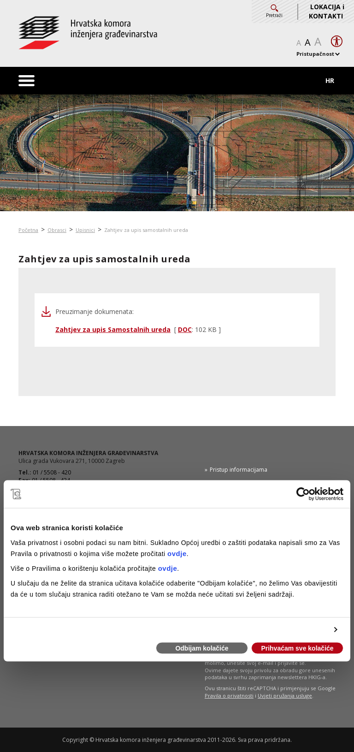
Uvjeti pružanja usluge (285, 695)
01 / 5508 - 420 (52, 472)
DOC (185, 329)
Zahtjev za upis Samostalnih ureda (113, 329)
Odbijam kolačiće (201, 648)
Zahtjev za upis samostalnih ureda (146, 229)
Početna (28, 229)
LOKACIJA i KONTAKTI (326, 11)
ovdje (177, 553)
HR (329, 80)
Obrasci (56, 229)
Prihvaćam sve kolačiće (297, 648)
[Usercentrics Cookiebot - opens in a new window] (303, 494)
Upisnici (85, 229)
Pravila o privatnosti (229, 695)
